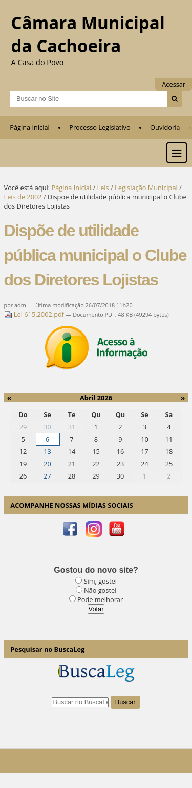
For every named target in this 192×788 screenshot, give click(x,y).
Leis (103, 187)
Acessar (173, 84)
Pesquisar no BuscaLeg (47, 649)
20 (47, 463)
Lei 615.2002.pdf (35, 314)
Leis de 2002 (23, 196)
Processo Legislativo (100, 127)
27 (47, 476)
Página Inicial (30, 127)
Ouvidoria (165, 127)
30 (47, 426)
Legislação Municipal (146, 187)
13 (47, 451)
